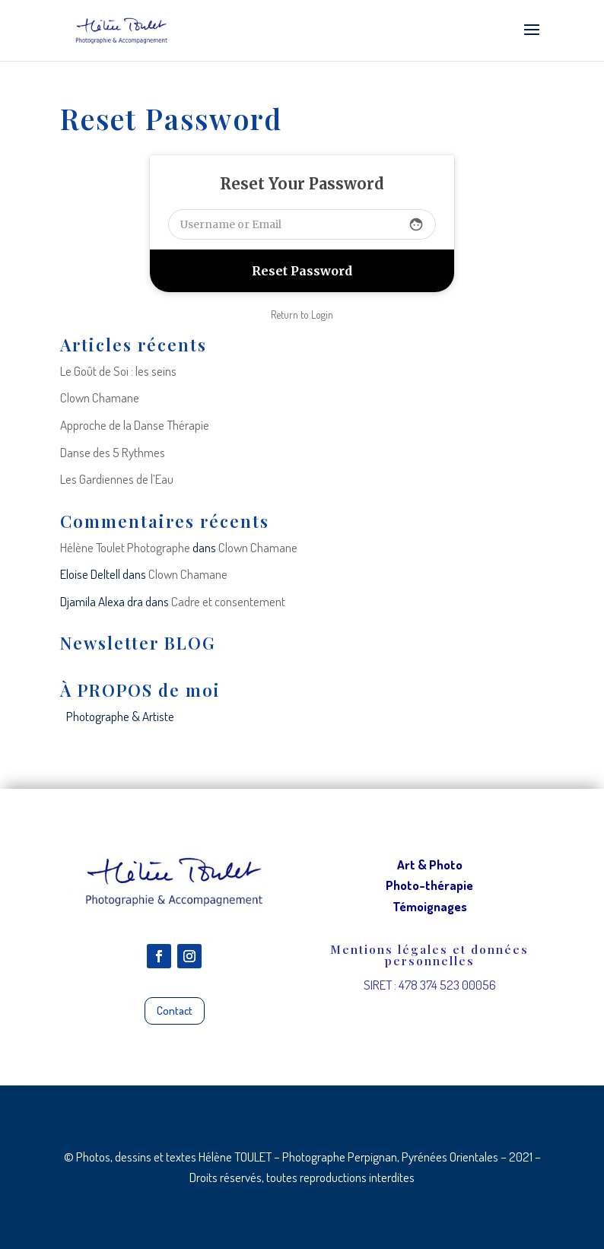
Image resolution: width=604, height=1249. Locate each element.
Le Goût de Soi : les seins (118, 371)
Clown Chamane (99, 397)
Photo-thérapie (429, 885)
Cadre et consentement (228, 601)
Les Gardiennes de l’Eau (116, 479)
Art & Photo (430, 864)
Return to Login (302, 314)
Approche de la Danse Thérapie (134, 425)
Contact (174, 1010)
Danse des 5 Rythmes (112, 452)
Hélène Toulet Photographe (125, 547)
